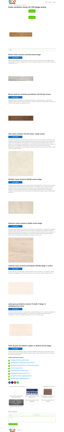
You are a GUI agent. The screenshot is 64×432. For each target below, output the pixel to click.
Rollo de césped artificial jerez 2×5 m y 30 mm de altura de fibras (25, 365)
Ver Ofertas (32, 11)
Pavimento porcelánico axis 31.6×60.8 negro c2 (17, 386)
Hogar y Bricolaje (48, 2)
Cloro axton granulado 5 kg (16, 368)
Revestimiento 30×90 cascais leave (49, 386)
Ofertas (54, 2)
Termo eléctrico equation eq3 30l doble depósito (21, 375)
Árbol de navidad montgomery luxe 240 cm (20, 378)
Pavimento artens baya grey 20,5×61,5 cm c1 (20, 373)
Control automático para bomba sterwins (19, 370)
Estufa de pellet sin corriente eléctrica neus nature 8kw (22, 362)
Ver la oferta (15, 57)
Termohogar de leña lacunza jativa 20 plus (20, 360)
